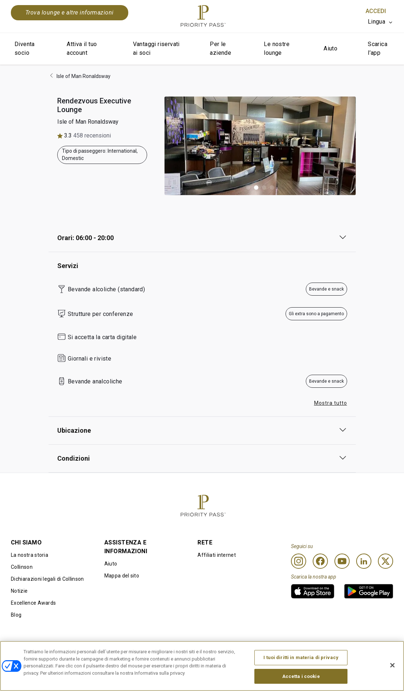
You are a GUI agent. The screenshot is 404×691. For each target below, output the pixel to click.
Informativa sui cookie (194, 652)
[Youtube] (342, 561)
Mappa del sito (121, 576)
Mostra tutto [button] (330, 403)
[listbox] (380, 22)
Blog (16, 615)
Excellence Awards (33, 603)
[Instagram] (298, 561)
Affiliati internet (216, 555)
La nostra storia (29, 555)
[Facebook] (320, 561)
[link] (312, 591)
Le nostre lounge (277, 48)
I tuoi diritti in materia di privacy (300, 675)
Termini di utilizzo (110, 652)
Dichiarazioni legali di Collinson (47, 579)
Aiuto (330, 48)
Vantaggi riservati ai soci (156, 48)
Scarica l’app (377, 48)
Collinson (22, 567)
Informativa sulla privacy (275, 652)
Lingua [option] (376, 21)
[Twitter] (385, 561)
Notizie (19, 591)
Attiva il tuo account (82, 48)
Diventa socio (24, 48)
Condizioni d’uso (30, 652)
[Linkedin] (363, 561)
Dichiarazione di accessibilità (358, 652)
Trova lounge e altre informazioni (69, 12)
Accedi (376, 11)
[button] (248, 187)
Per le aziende (220, 48)
